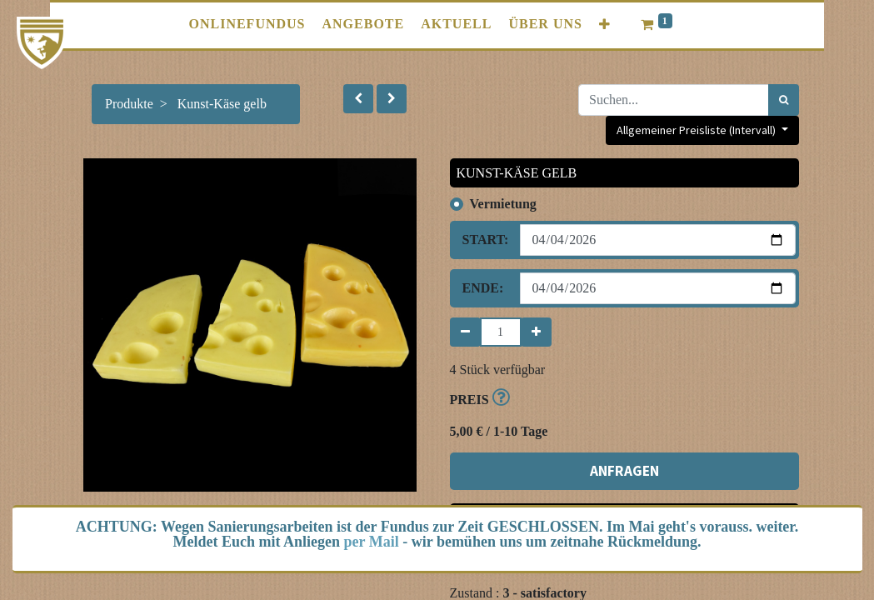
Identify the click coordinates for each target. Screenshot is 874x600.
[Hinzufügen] (536, 332)
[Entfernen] (465, 332)
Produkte (129, 104)
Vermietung (503, 204)
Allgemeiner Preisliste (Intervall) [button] (697, 130)
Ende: (483, 288)
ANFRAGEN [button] (624, 471)
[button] (605, 25)
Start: (485, 239)
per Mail (371, 541)
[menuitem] (246, 24)
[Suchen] (783, 100)
